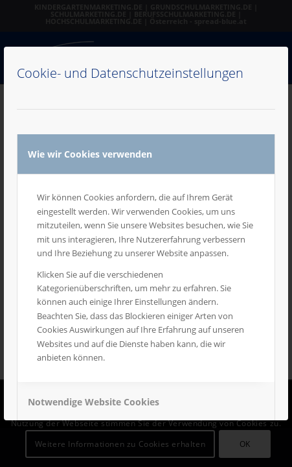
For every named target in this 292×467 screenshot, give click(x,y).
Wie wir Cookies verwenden (90, 154)
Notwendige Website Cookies (93, 402)
